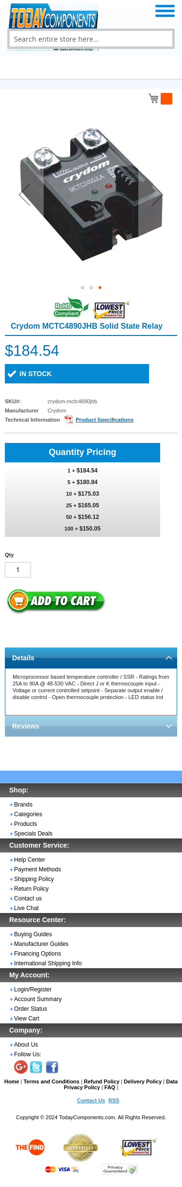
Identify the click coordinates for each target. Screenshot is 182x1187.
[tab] (91, 657)
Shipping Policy (34, 879)
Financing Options (37, 953)
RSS (113, 1100)
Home (11, 1081)
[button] (24, 194)
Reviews (25, 726)
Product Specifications (104, 420)
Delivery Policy (143, 1081)
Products (25, 824)
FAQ (110, 1087)
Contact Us (91, 1100)
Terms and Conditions (51, 1081)
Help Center (29, 859)
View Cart (26, 1018)
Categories (28, 814)
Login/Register (32, 989)
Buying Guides (33, 934)
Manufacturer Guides (41, 944)
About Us (26, 1044)
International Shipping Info (48, 963)
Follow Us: (27, 1054)
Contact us (28, 898)
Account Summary (38, 999)
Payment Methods (37, 869)
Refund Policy (101, 1081)
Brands (23, 804)
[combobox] (91, 39)
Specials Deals (33, 833)
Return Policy (31, 888)
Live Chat (26, 908)
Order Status (30, 1008)
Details (23, 658)
